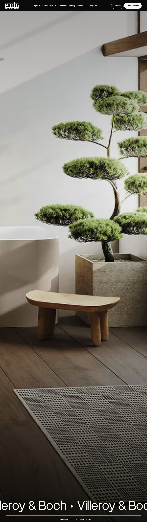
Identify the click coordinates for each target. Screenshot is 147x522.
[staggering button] (117, 6)
